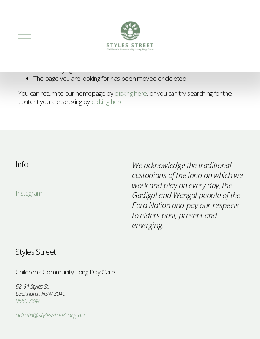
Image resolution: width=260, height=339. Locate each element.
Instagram (29, 193)
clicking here (131, 93)
